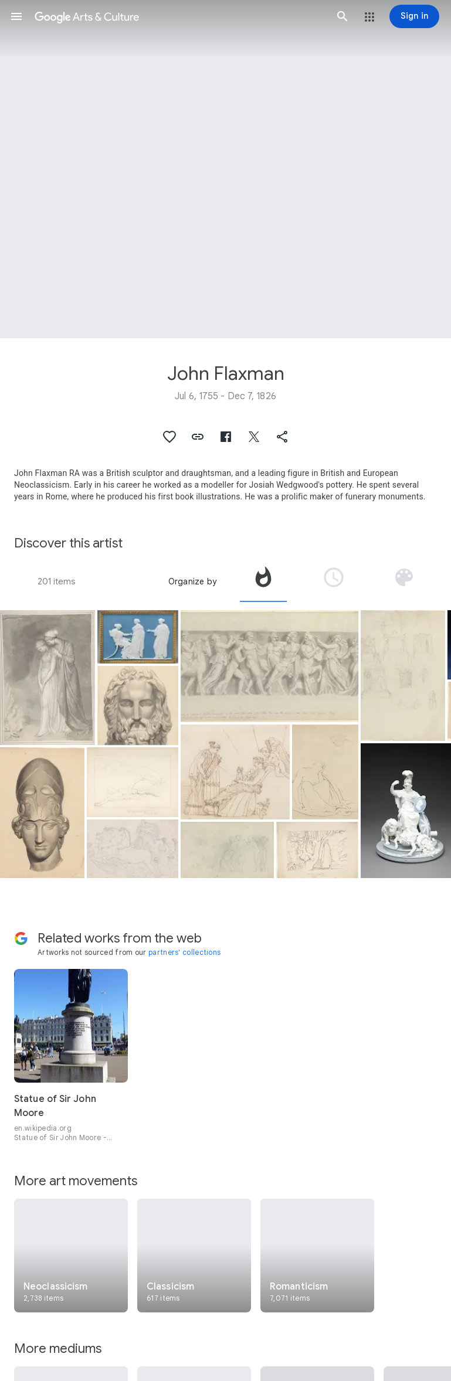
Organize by (192, 581)
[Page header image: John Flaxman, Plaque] (225, 169)
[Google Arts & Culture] (179, 16)
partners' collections (184, 952)
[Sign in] (414, 16)
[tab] (263, 581)
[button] (16, 16)
